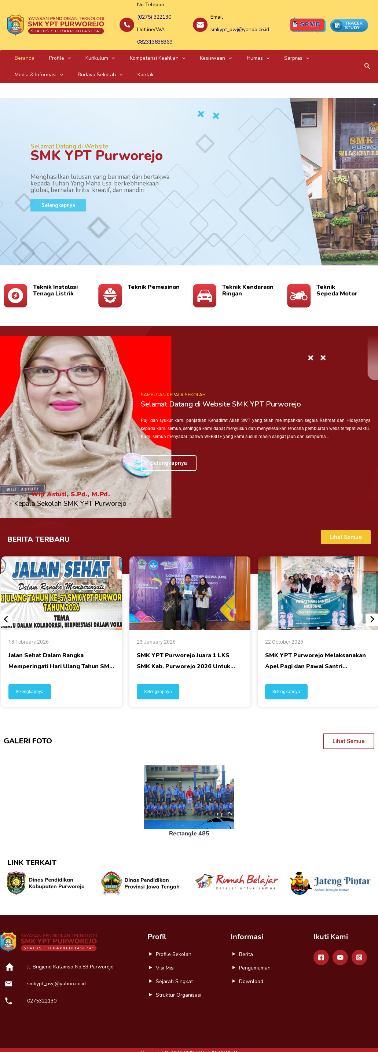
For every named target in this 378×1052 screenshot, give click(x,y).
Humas (205, 48)
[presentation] (6, 610)
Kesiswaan (173, 48)
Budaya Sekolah (328, 48)
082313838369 (154, 34)
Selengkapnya (30, 682)
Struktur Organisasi (178, 985)
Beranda (20, 48)
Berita (246, 944)
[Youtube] (340, 948)
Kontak (18, 65)
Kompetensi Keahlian (124, 48)
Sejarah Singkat (174, 971)
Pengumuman (255, 958)
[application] (53, 48)
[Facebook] (321, 948)
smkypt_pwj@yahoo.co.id (239, 24)
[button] (367, 57)
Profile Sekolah (173, 944)
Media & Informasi (276, 48)
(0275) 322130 (154, 15)
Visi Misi (165, 958)
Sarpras (234, 48)
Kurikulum (76, 48)
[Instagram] (359, 948)
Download (251, 971)
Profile (45, 48)
